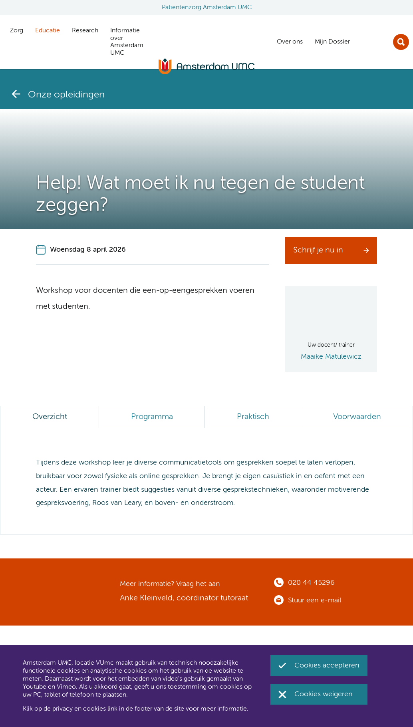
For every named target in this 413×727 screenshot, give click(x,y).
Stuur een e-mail (314, 600)
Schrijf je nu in (318, 250)
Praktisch (253, 417)
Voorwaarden (357, 417)
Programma (152, 417)
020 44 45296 (311, 582)
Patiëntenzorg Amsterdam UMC (207, 7)
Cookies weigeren (323, 694)
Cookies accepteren (326, 665)
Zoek (401, 42)
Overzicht (49, 417)
